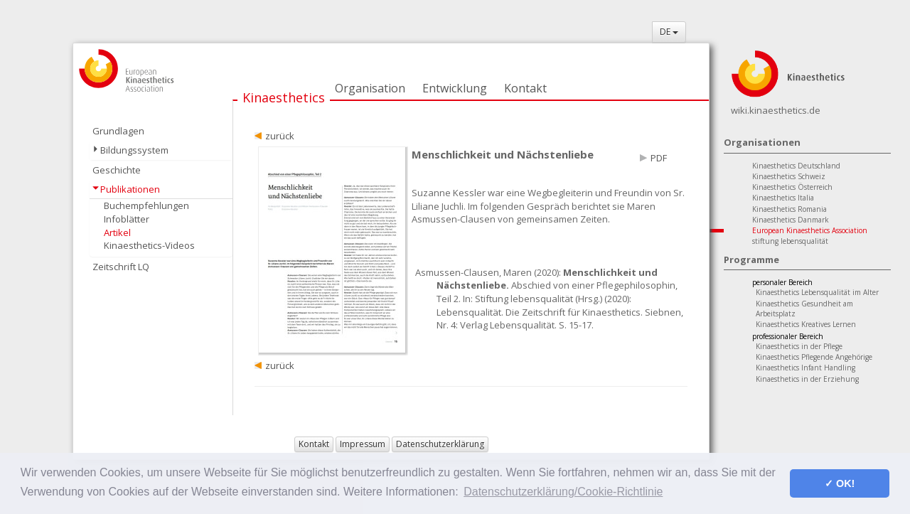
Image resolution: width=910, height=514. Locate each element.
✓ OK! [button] (840, 483)
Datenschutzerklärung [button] (440, 444)
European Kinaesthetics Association (809, 230)
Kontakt (525, 88)
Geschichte (116, 170)
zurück (279, 135)
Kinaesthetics (283, 97)
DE (669, 32)
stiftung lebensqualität (790, 241)
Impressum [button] (362, 444)
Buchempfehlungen (146, 205)
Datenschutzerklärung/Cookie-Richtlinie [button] (563, 492)
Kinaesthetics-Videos (149, 245)
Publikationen (130, 189)
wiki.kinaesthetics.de (775, 110)
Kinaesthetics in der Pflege (799, 346)
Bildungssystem (134, 150)
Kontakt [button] (314, 444)
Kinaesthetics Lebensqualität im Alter (817, 292)
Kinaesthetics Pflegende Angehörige (814, 357)
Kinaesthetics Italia (783, 198)
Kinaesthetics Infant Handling (805, 368)
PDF (659, 157)
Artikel (117, 232)
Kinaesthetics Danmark (790, 220)
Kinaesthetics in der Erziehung (807, 379)
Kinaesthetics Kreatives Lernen (806, 324)
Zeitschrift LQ (120, 266)
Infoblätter (126, 219)
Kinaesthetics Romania (789, 209)
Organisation (370, 88)
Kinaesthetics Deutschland (796, 166)
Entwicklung (454, 88)
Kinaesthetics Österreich (792, 187)
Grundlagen (118, 130)
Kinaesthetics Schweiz (788, 176)
